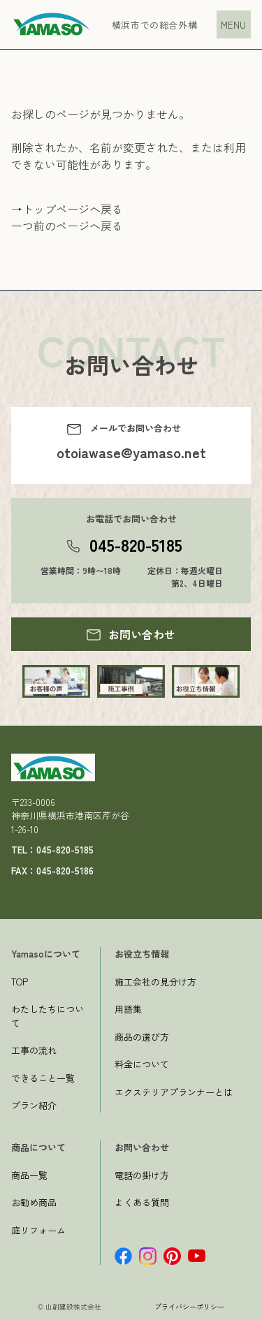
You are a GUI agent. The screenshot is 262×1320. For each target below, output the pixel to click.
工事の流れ (34, 1050)
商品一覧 (29, 1175)
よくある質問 (142, 1202)
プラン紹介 (34, 1105)
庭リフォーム (38, 1230)
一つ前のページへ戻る (67, 225)
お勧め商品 (34, 1202)
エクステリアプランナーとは (174, 1092)
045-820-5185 (135, 544)
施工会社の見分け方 (155, 981)
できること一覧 (43, 1078)
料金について (142, 1064)
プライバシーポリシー (189, 1306)
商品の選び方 (142, 1036)
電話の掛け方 (142, 1175)
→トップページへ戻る (67, 208)
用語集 (128, 1008)
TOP (19, 981)
